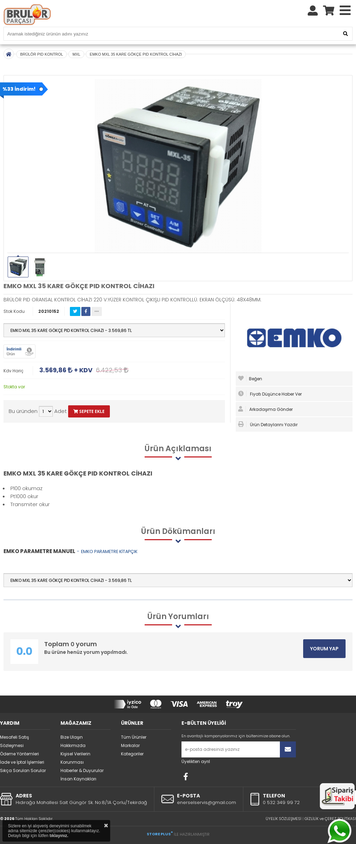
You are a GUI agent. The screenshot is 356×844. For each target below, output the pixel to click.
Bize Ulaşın (71, 737)
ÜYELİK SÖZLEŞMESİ (283, 818)
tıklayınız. (58, 835)
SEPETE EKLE (89, 411)
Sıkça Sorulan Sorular (23, 770)
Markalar (130, 745)
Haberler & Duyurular (82, 770)
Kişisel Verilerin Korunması (75, 758)
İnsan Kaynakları (78, 779)
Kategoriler (132, 754)
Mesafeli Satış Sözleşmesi (14, 741)
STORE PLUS (160, 834)
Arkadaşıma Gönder (265, 409)
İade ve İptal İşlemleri (22, 762)
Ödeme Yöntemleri (19, 754)
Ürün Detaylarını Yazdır (268, 424)
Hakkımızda (73, 745)
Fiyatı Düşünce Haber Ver (270, 394)
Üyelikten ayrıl (195, 761)
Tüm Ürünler (133, 737)
